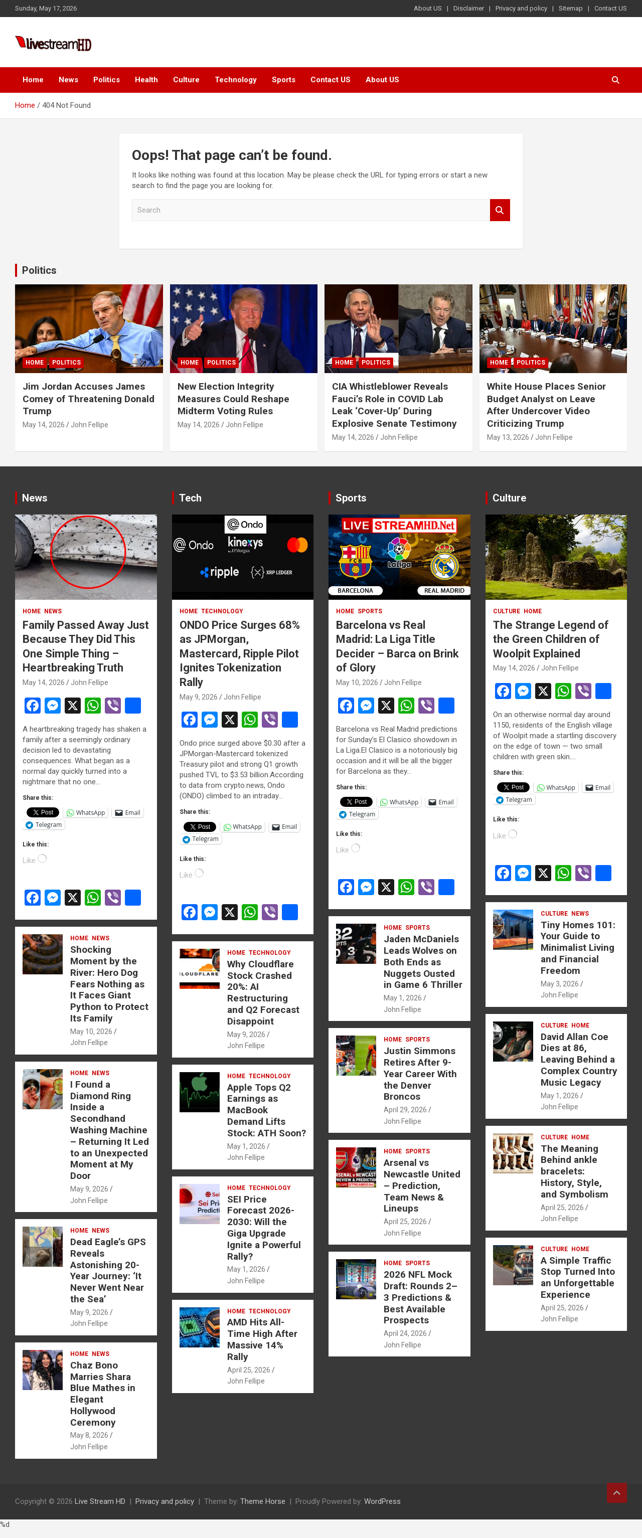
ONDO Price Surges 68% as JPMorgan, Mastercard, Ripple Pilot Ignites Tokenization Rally (240, 654)
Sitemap (571, 8)
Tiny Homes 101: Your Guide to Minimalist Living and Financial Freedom (578, 947)
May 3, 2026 (560, 984)
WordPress (382, 1501)
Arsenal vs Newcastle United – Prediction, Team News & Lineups (422, 1185)
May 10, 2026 (91, 1032)
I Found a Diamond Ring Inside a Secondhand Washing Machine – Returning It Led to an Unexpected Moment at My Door (109, 1130)
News (68, 79)
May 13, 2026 (508, 437)
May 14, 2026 (44, 425)
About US (428, 8)
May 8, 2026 (89, 1435)
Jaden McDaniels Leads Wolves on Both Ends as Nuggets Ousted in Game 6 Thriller (423, 961)
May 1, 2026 (246, 1146)
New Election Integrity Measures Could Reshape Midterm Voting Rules (233, 399)
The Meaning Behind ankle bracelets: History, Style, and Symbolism (574, 1171)
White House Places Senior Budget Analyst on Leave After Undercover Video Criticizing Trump (546, 405)
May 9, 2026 (89, 1189)
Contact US (610, 8)
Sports (283, 79)
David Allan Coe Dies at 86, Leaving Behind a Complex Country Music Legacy (579, 1059)
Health (146, 79)
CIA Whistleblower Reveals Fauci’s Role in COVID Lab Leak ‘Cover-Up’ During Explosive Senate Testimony (394, 405)
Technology (236, 79)
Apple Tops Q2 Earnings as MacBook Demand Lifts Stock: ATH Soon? (266, 1110)
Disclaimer (468, 8)
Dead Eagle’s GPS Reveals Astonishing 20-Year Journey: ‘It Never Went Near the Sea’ (108, 1270)
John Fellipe (89, 425)
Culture (186, 79)
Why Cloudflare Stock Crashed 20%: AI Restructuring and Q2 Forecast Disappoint (263, 992)
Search (500, 210)
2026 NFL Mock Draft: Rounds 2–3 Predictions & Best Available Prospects (420, 1297)
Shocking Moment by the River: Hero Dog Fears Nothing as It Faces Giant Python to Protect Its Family (109, 984)
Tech (190, 498)
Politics (106, 79)
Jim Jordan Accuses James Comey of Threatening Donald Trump (88, 399)
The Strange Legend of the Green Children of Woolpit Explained (551, 639)
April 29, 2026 (405, 1110)
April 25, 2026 (248, 1370)
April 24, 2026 (405, 1333)
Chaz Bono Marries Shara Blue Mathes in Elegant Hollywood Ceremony (102, 1393)
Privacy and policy (521, 8)
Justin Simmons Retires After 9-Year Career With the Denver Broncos (420, 1073)
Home (33, 79)
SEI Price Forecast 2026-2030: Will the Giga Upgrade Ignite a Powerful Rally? (264, 1227)
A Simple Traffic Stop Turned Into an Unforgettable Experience (578, 1277)
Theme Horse (262, 1501)
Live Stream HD (100, 1501)
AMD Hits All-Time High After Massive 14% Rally (262, 1339)
